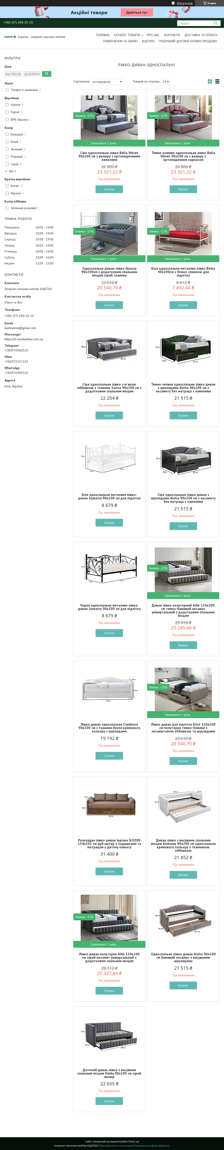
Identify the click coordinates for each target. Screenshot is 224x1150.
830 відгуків (185, 3)
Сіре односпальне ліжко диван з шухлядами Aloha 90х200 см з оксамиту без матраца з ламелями (183, 498)
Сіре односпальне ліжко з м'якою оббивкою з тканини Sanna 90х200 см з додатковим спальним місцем (109, 388)
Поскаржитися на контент (116, 1145)
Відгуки (148, 41)
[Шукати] (215, 23)
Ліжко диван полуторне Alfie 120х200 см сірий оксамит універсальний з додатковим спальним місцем (109, 957)
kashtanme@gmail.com (20, 328)
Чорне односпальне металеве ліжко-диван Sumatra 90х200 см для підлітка (109, 607)
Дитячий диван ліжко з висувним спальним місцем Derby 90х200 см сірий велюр (109, 1073)
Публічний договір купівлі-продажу (188, 41)
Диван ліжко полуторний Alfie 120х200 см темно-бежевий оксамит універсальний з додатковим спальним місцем (183, 610)
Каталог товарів (127, 35)
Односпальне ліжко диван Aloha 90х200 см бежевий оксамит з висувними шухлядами (183, 957)
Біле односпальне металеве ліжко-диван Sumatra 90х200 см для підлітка (109, 496)
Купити (109, 189)
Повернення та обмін (120, 41)
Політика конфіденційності (152, 1145)
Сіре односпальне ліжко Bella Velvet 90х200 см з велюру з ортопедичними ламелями (109, 156)
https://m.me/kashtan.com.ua (24, 339)
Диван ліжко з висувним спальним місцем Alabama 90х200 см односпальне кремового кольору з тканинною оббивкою (183, 845)
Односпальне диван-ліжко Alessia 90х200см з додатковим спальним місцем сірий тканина (109, 272)
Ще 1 (12, 171)
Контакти (172, 35)
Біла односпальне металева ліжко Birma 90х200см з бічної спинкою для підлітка (183, 272)
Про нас (153, 35)
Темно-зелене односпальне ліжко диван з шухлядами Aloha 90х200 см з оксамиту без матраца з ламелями (183, 388)
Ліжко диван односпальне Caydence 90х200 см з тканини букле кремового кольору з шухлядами (109, 728)
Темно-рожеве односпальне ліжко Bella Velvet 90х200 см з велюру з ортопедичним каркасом (183, 156)
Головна (102, 35)
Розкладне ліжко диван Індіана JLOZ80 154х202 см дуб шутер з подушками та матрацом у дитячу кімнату (109, 844)
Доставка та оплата (200, 35)
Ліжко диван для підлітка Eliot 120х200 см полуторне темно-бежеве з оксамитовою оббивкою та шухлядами (183, 728)
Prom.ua (133, 1141)
